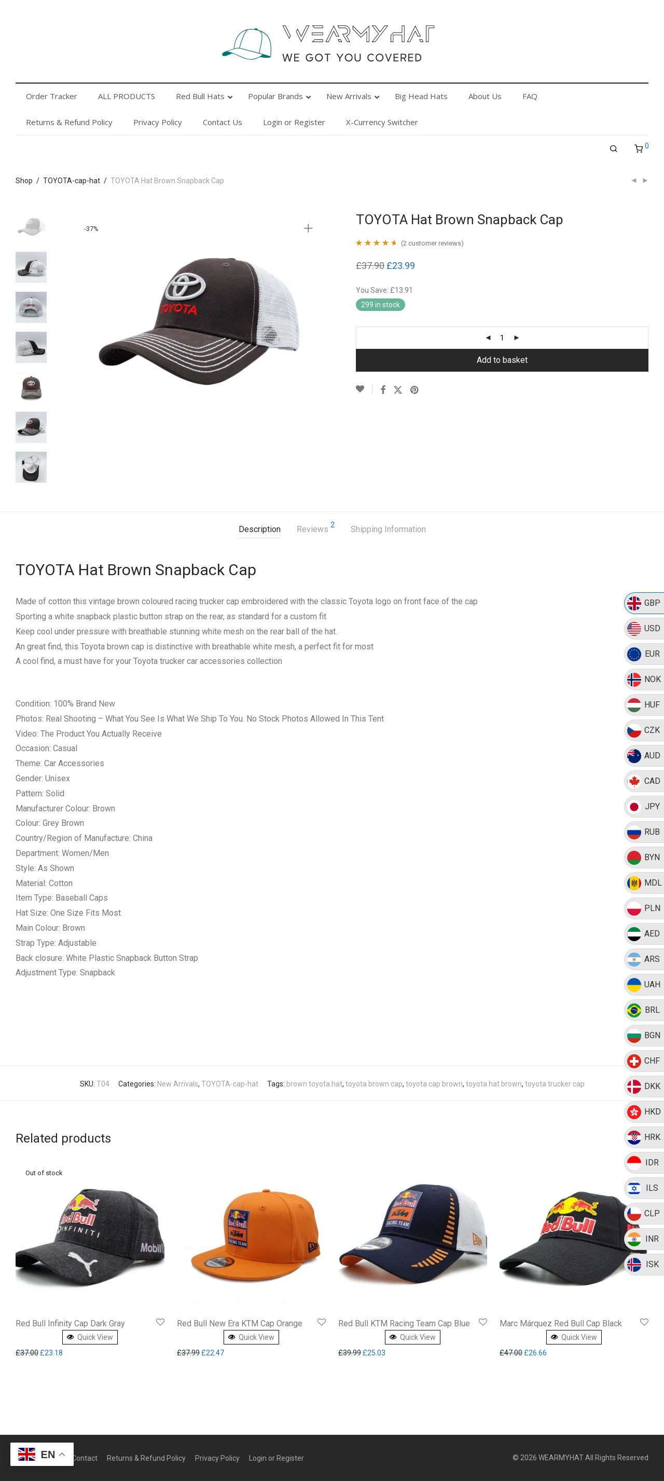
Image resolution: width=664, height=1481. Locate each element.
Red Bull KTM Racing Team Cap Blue (404, 1323)
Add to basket (502, 360)
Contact (85, 1458)
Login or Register (276, 1458)
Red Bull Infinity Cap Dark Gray (70, 1323)
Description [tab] (260, 529)
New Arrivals (177, 1084)
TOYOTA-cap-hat (71, 180)
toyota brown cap (374, 1084)
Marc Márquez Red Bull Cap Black (561, 1323)
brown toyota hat (314, 1084)
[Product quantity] (502, 338)
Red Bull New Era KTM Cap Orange (239, 1323)
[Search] (613, 149)
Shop (24, 180)
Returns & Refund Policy (146, 1458)
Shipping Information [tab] (388, 529)
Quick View (90, 1337)
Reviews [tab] (316, 527)
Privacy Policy (217, 1458)
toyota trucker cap (555, 1084)
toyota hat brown (494, 1084)
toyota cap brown (434, 1084)
